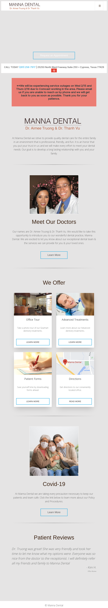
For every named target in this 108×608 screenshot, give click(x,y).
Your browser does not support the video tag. (54, 37)
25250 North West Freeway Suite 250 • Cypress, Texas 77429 (70, 67)
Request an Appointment (54, 55)
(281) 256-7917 (27, 67)
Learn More (54, 255)
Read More (75, 401)
